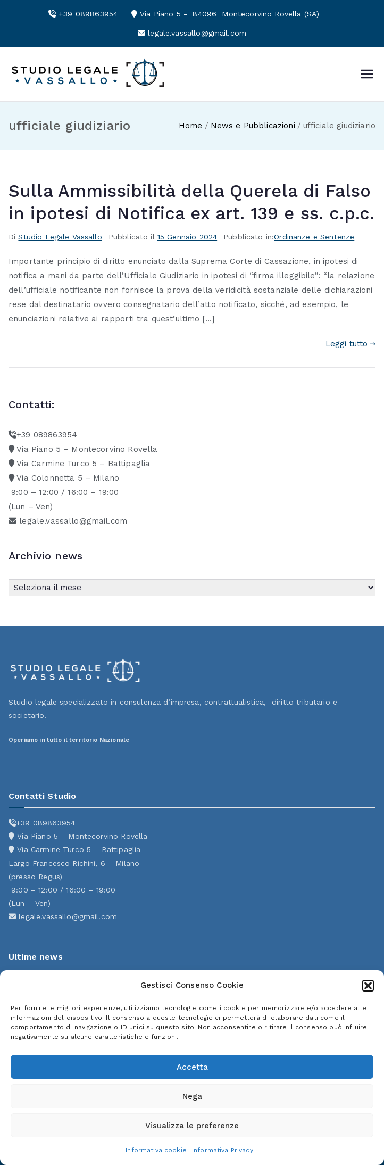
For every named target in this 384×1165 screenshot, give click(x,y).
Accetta (192, 1067)
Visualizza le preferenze (192, 1125)
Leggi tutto (350, 344)
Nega (192, 1096)
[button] (368, 985)
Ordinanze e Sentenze (314, 237)
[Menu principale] (366, 74)
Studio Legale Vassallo (60, 237)
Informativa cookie (156, 1150)
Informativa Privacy (222, 1150)
